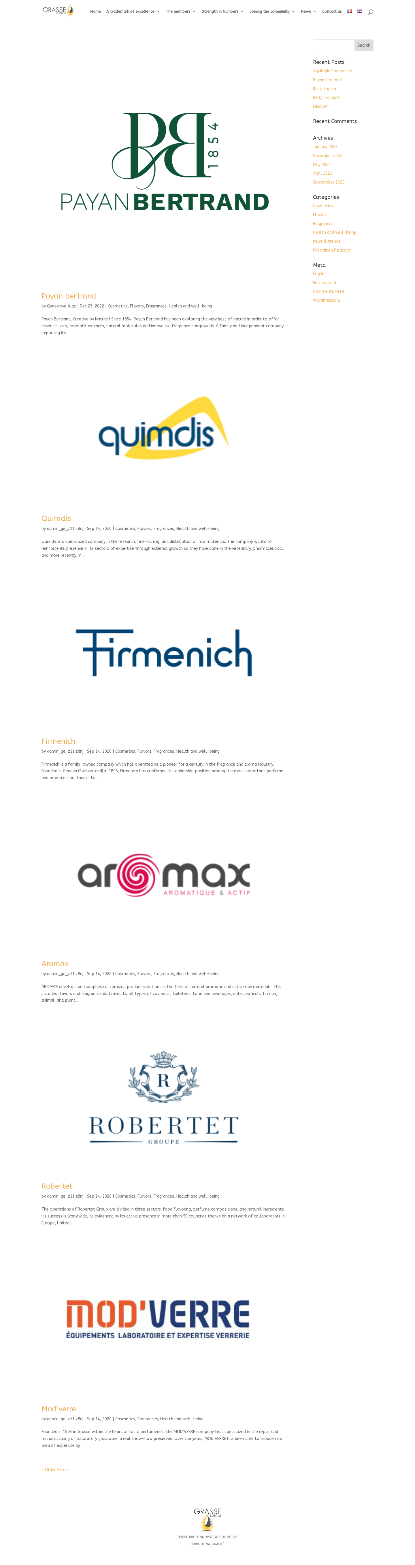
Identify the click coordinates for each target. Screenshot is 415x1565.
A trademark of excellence (130, 12)
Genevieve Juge (61, 306)
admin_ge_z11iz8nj (65, 528)
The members (178, 12)
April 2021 (322, 173)
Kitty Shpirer (325, 88)
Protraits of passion (332, 250)
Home (95, 12)
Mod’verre (59, 1408)
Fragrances (156, 306)
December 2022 (327, 155)
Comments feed (328, 291)
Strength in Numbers (220, 12)
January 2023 (325, 146)
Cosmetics (118, 306)
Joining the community (270, 12)
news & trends (326, 241)
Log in (318, 273)
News (306, 12)
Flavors (137, 306)
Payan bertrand (69, 296)
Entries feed (324, 282)
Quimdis (56, 518)
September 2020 (329, 182)
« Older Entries (56, 1469)
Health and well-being (190, 306)
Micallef (321, 106)
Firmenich (58, 741)
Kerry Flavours (326, 97)
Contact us (332, 12)
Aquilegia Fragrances (332, 71)
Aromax (55, 963)
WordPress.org (326, 300)
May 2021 (322, 164)
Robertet (57, 1186)
